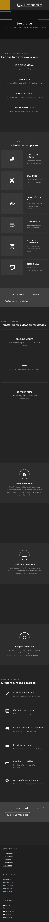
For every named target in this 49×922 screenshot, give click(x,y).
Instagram (9, 885)
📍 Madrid (7, 860)
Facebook (9, 882)
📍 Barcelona (8, 857)
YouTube (8, 891)
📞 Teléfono (7, 908)
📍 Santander (8, 863)
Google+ (8, 888)
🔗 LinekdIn (7, 879)
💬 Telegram (8, 914)
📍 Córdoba (7, 866)
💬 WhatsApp (8, 911)
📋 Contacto (7, 917)
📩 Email (6, 905)
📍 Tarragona (8, 854)
